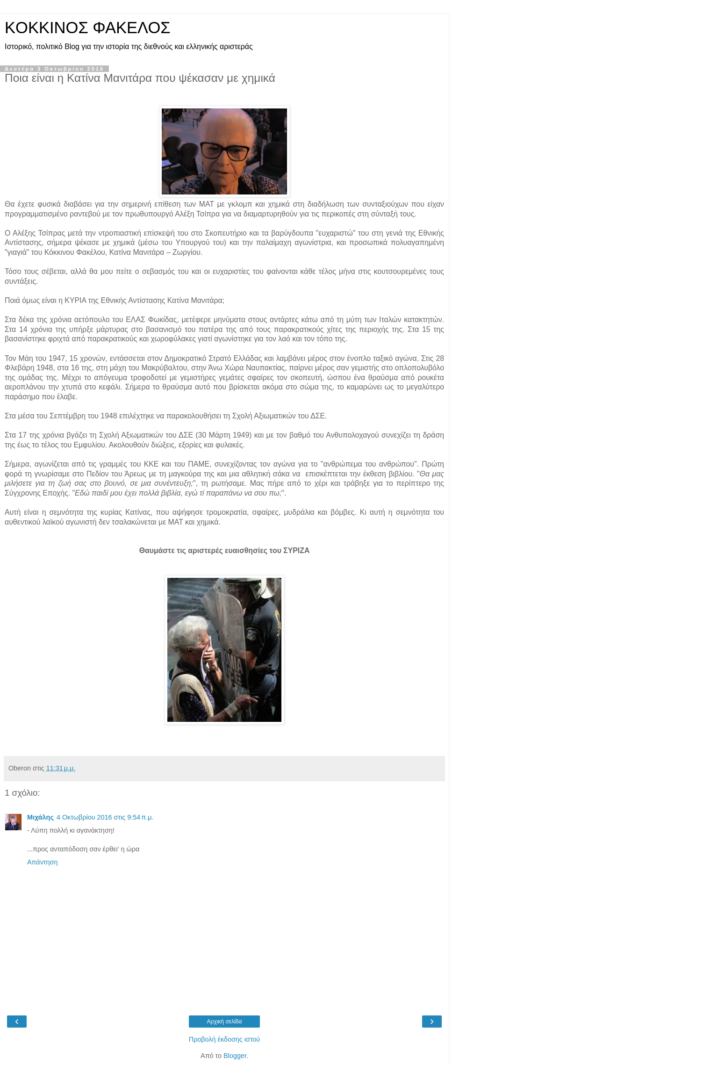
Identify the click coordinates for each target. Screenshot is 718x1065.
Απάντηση (42, 862)
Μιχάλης (40, 817)
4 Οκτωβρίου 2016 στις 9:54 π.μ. (105, 817)
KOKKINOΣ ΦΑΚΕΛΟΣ (88, 27)
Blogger (234, 1055)
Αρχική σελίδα (224, 1021)
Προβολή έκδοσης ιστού (224, 1039)
